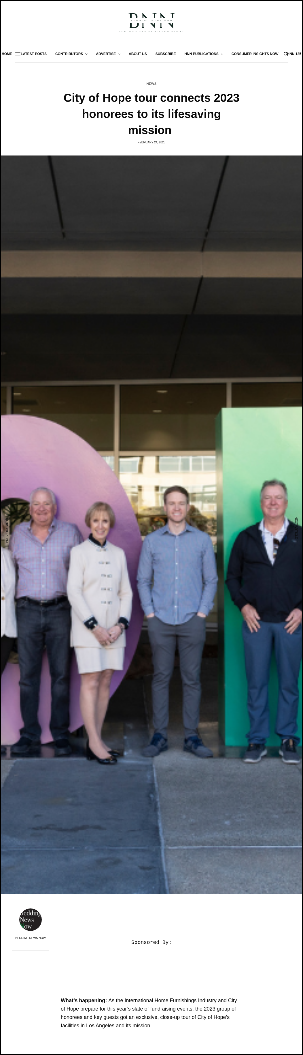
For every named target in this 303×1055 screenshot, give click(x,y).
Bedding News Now (30, 938)
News (151, 83)
